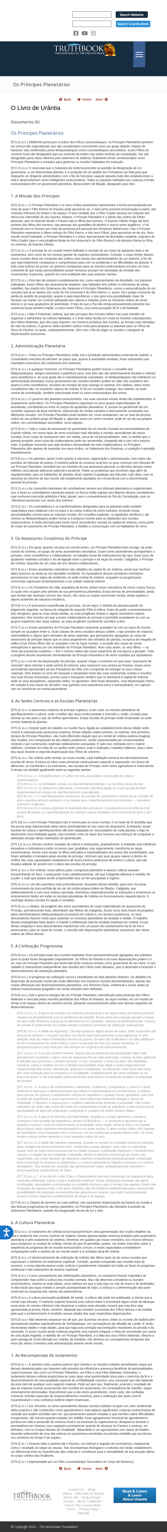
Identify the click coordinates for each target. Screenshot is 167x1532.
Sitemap (83, 1513)
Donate (68, 1501)
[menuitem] (139, 54)
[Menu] (139, 54)
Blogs (92, 1489)
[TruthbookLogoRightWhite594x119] (83, 54)
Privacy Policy (88, 1509)
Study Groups (91, 1497)
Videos (67, 1493)
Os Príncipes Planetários (41, 84)
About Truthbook (89, 1501)
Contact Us (76, 1489)
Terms (70, 1509)
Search (83, 1505)
